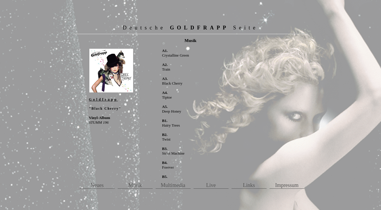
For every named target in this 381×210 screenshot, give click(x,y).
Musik (135, 185)
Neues (97, 185)
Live (211, 185)
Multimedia (173, 185)
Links (249, 185)
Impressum (287, 185)
